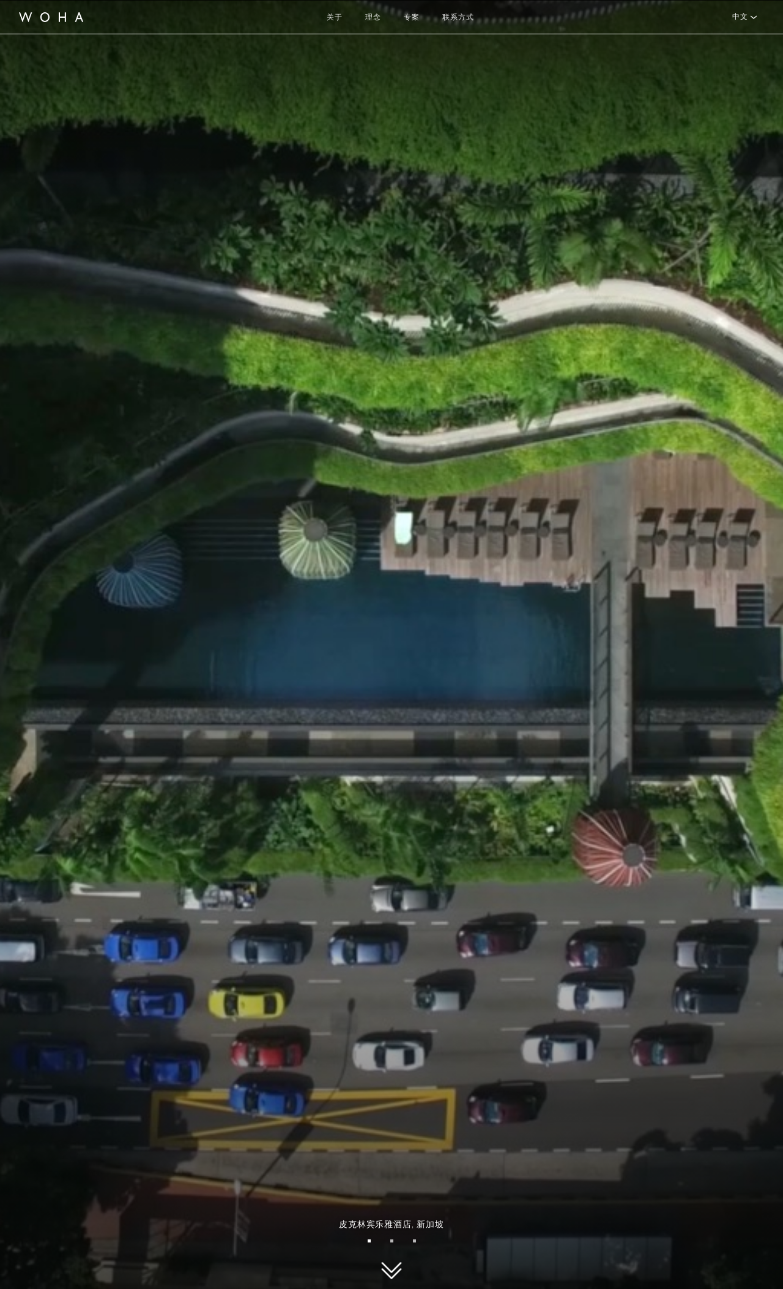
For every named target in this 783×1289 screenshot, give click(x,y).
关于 (335, 17)
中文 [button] (740, 16)
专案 (412, 17)
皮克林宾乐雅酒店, (391, 1224)
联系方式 (458, 17)
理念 (373, 17)
